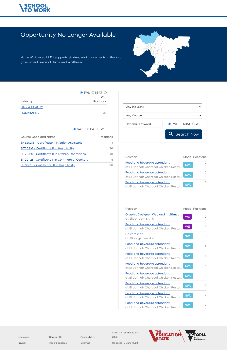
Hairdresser (134, 234)
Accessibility (87, 337)
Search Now (184, 134)
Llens (200, 22)
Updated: (125, 342)
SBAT (98, 93)
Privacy (22, 342)
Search (189, 22)
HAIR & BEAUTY (32, 107)
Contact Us (206, 22)
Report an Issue (58, 342)
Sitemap (85, 342)
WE (103, 97)
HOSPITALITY (30, 113)
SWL (86, 93)
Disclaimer (24, 337)
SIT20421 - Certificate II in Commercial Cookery (54, 160)
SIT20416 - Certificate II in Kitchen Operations (53, 154)
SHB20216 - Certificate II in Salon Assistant (51, 143)
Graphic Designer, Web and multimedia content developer (167, 214)
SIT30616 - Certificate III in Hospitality (48, 165)
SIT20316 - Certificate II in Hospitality (47, 148)
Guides (195, 22)
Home (183, 22)
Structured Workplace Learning (35, 7)
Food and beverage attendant (147, 163)
